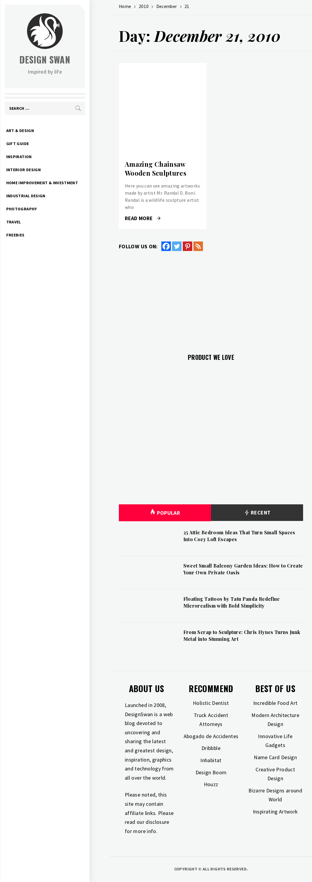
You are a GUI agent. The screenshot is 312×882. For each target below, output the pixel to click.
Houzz (211, 784)
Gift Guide (38, 143)
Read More (142, 218)
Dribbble (210, 748)
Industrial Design (46, 195)
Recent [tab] (257, 513)
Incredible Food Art (275, 703)
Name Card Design (275, 757)
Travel (34, 222)
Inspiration (39, 156)
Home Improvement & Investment (62, 182)
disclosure (157, 822)
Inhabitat (210, 760)
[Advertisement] (211, 298)
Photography (42, 209)
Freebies (36, 235)
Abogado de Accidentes (211, 736)
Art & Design (40, 130)
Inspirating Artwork (275, 811)
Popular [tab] (165, 512)
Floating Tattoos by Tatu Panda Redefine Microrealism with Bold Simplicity (231, 602)
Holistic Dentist (211, 703)
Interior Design (44, 169)
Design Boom (211, 772)
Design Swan (65, 59)
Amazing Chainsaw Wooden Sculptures (155, 169)
